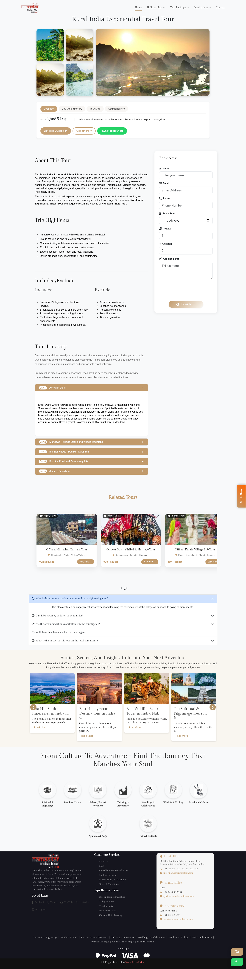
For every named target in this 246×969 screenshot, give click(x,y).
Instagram (39, 909)
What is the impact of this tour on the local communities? (66, 640)
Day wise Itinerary (72, 108)
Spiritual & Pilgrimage (45, 937)
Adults (165, 228)
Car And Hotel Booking (110, 915)
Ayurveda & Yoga (100, 941)
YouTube (67, 902)
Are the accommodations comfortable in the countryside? (66, 624)
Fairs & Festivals (145, 941)
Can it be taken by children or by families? (57, 615)
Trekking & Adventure (122, 937)
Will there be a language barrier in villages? (58, 632)
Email (164, 183)
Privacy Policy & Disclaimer (113, 879)
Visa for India (106, 906)
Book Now (186, 304)
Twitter (52, 902)
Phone (164, 198)
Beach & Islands (69, 937)
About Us (103, 861)
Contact (220, 7)
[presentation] (183, 290)
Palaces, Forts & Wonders (94, 937)
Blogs (101, 866)
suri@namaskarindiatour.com (178, 919)
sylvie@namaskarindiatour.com (178, 896)
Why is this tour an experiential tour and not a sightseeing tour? (70, 598)
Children (165, 243)
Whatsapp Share (112, 131)
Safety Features (106, 901)
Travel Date (167, 213)
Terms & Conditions (109, 884)
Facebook (38, 902)
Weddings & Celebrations (151, 937)
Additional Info (116, 108)
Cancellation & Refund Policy (114, 870)
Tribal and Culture (202, 937)
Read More (40, 727)
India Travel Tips (107, 910)
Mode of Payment (108, 875)
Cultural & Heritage (123, 941)
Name (164, 168)
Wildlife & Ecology (178, 937)
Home (138, 7)
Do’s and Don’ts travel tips (112, 897)
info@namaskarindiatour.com (178, 873)
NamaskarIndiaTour (135, 962)
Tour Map (95, 108)
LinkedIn (82, 902)
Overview (49, 108)
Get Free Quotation (55, 131)
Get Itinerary (84, 131)
